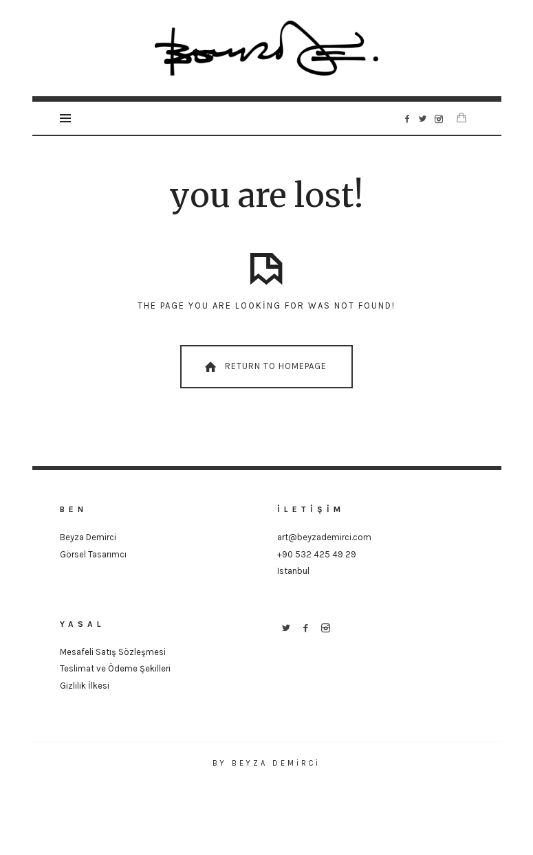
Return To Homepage (264, 367)
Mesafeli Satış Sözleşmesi (113, 652)
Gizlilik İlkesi (84, 685)
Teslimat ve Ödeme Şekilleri (115, 668)
